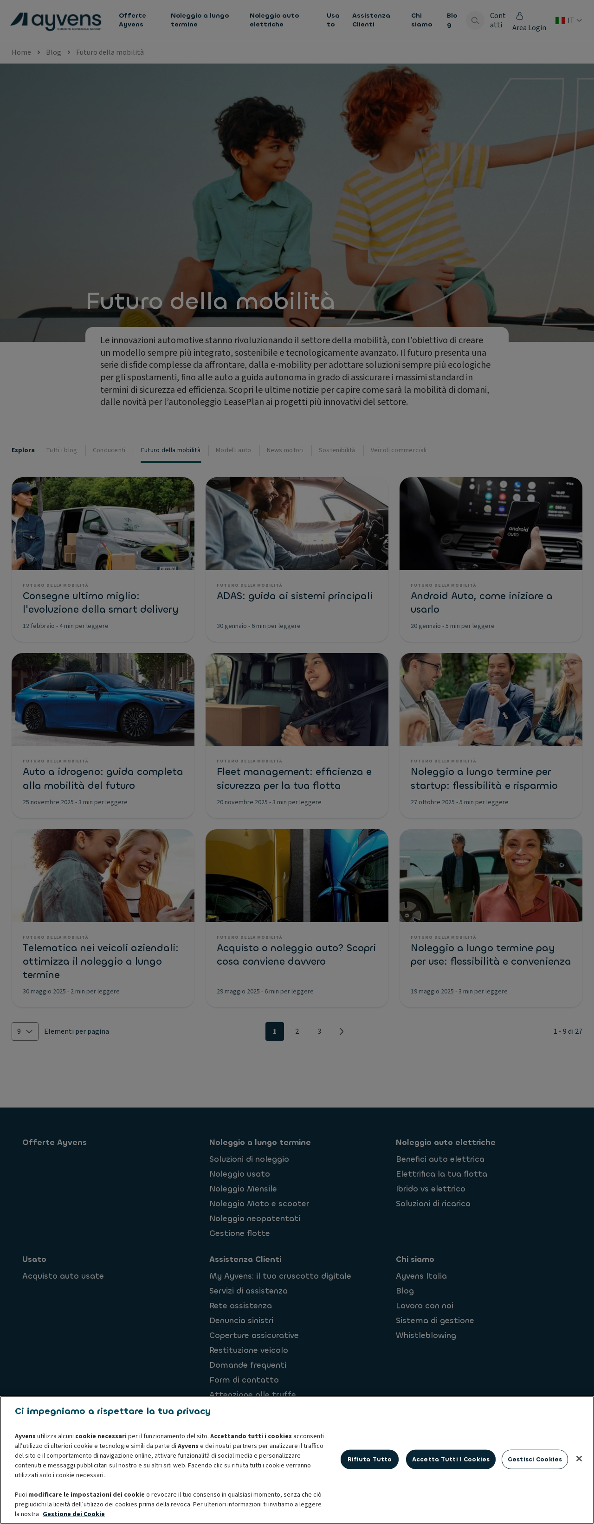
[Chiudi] (579, 1504)
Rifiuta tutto (370, 1505)
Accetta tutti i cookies (451, 1505)
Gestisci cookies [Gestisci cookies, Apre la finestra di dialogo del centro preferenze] (535, 1505)
